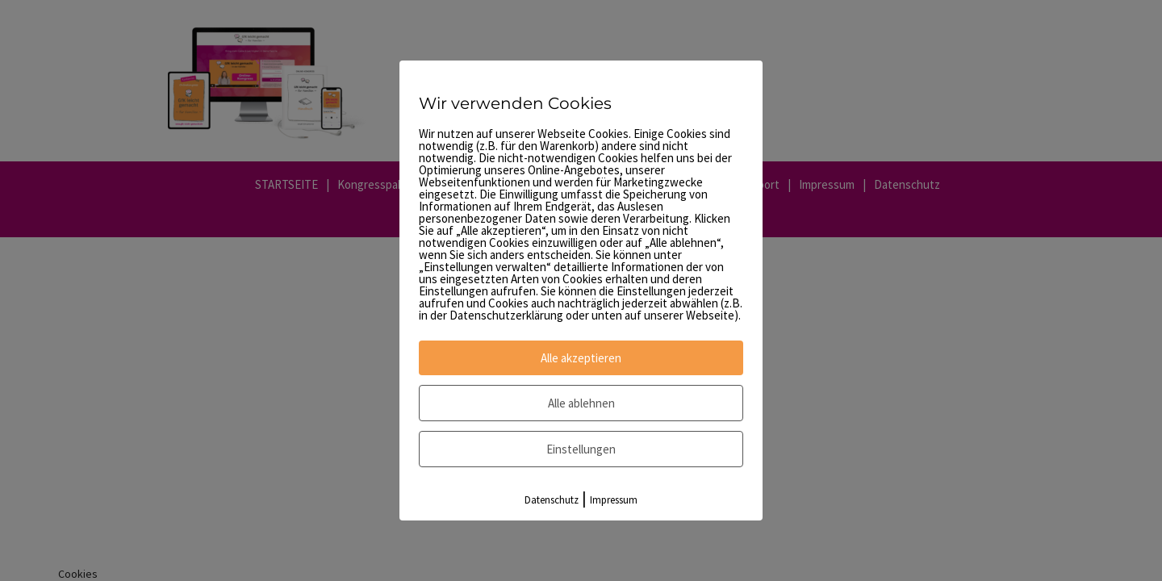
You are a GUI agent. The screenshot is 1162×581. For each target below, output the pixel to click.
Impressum (613, 500)
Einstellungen (581, 449)
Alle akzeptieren (581, 358)
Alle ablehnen (581, 403)
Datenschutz (552, 500)
